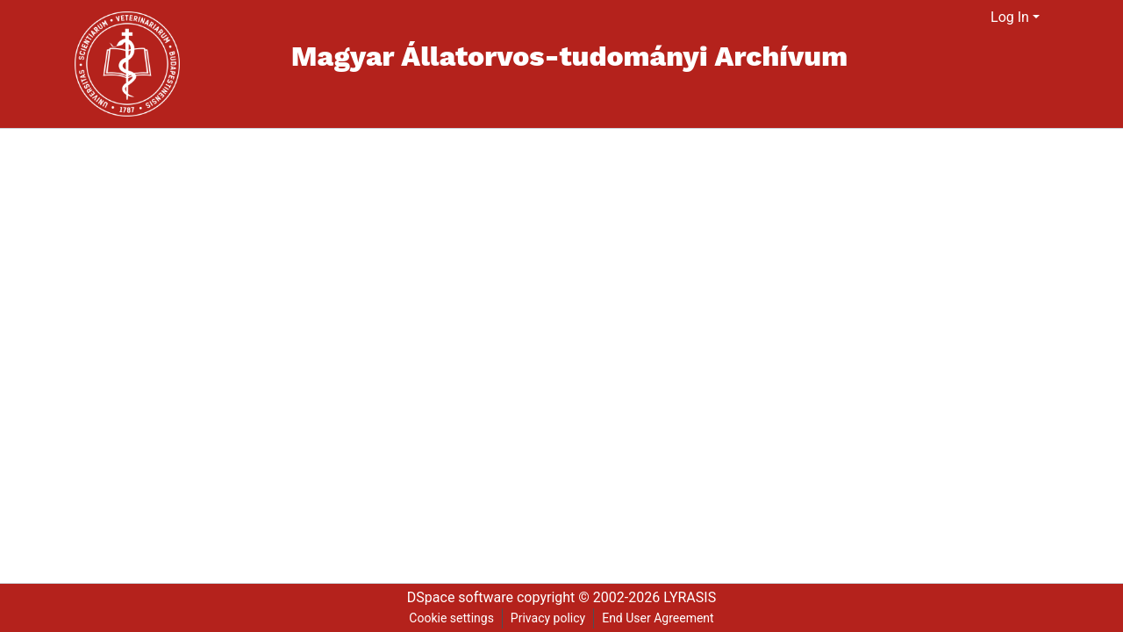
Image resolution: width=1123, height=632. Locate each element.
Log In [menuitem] (1010, 17)
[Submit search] (956, 17)
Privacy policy (548, 618)
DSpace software (460, 597)
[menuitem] (978, 17)
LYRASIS (689, 597)
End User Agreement (657, 618)
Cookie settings (451, 618)
